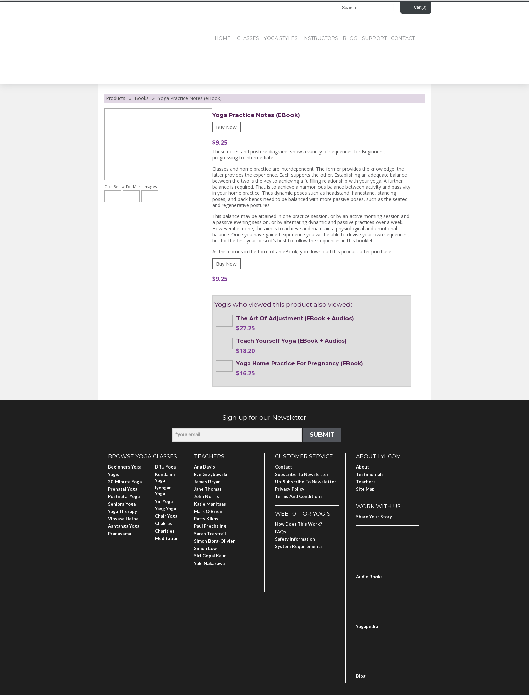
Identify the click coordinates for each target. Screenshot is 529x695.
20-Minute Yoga (125, 481)
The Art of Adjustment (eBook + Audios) (295, 318)
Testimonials (370, 474)
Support (374, 38)
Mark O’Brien (208, 511)
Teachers (366, 481)
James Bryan (207, 481)
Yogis (113, 474)
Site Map (365, 489)
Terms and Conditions (299, 496)
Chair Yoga (166, 516)
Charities (165, 531)
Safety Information (295, 539)
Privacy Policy (289, 489)
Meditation (167, 538)
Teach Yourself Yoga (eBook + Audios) (291, 341)
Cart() (420, 7)
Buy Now (226, 127)
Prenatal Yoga (122, 489)
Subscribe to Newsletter (302, 474)
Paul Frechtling (210, 526)
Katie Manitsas (210, 504)
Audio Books (369, 576)
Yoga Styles (281, 38)
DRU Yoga (165, 467)
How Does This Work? (298, 524)
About (362, 467)
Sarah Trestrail (210, 533)
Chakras (163, 523)
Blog (350, 38)
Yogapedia (367, 626)
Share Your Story (374, 516)
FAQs (280, 531)
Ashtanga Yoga (123, 526)
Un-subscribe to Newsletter (305, 481)
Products (116, 98)
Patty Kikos (206, 518)
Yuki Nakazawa (209, 563)
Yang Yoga (165, 508)
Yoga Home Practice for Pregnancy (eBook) (299, 363)
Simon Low (205, 548)
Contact (403, 38)
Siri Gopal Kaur (210, 555)
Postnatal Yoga (124, 496)
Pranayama (119, 533)
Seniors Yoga (122, 504)
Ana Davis (204, 467)
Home (223, 38)
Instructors (320, 38)
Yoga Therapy (122, 511)
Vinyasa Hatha (123, 518)
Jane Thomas (208, 489)
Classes (248, 38)
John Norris (206, 496)
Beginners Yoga (124, 467)
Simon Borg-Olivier (214, 541)
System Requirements (299, 546)
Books (142, 98)
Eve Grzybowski (210, 474)
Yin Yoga (164, 501)
